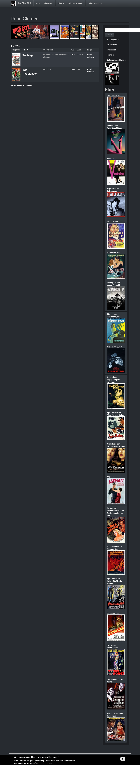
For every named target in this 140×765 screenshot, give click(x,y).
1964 (73, 69)
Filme (61, 3)
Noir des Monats (76, 3)
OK (123, 760)
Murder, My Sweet (114, 347)
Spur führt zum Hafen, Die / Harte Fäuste (114, 581)
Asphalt (110, 477)
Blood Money (112, 221)
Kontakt (110, 55)
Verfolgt (110, 158)
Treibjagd (28, 55)
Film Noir (49, 3)
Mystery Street (113, 613)
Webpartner (112, 45)
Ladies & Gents (95, 3)
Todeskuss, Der (113, 252)
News (38, 3)
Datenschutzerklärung (116, 60)
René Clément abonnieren (21, 85)
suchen (109, 35)
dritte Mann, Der (114, 95)
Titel (25, 50)
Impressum (111, 50)
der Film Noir (25, 3)
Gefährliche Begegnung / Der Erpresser (114, 379)
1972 (73, 55)
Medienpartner (113, 40)
